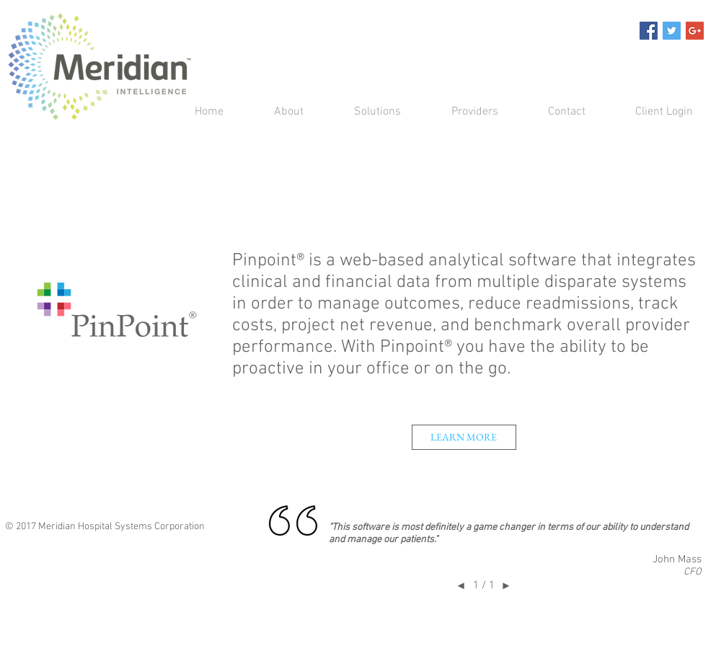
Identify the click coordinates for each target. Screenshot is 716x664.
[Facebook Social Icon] (649, 31)
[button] (363, 112)
